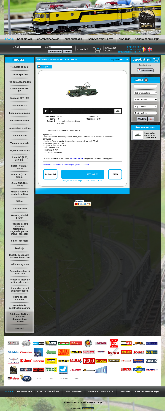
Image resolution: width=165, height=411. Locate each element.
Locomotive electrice (20, 128)
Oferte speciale (19, 74)
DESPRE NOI (24, 39)
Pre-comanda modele (20, 82)
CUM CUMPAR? (73, 39)
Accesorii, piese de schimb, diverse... (20, 280)
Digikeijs (19, 248)
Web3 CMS (88, 408)
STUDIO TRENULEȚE (147, 39)
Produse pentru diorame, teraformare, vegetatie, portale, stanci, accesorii (19, 229)
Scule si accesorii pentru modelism (20, 289)
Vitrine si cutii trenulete (20, 298)
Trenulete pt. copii (19, 67)
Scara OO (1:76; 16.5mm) (19, 158)
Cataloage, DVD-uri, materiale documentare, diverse (19, 318)
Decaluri (19, 328)
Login (67, 51)
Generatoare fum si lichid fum (20, 272)
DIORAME (124, 39)
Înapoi (45, 67)
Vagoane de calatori (19, 150)
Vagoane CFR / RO (19, 98)
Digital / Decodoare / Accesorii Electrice (19, 256)
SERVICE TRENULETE (100, 39)
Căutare (142, 119)
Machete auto (20, 208)
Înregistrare (55, 51)
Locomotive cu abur (19, 113)
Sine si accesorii (19, 241)
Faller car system (20, 264)
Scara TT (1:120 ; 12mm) (19, 175)
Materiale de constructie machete (19, 306)
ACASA (9, 39)
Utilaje (19, 201)
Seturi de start (19, 105)
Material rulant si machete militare (19, 192)
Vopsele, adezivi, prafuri (19, 216)
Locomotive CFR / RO (19, 89)
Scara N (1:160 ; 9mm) (19, 184)
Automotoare (20, 135)
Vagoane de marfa (19, 143)
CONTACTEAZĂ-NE (48, 39)
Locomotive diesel (19, 120)
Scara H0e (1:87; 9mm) (19, 167)
